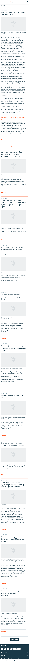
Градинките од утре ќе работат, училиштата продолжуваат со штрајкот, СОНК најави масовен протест (13, 117)
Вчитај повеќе (14, 639)
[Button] (3, 140)
